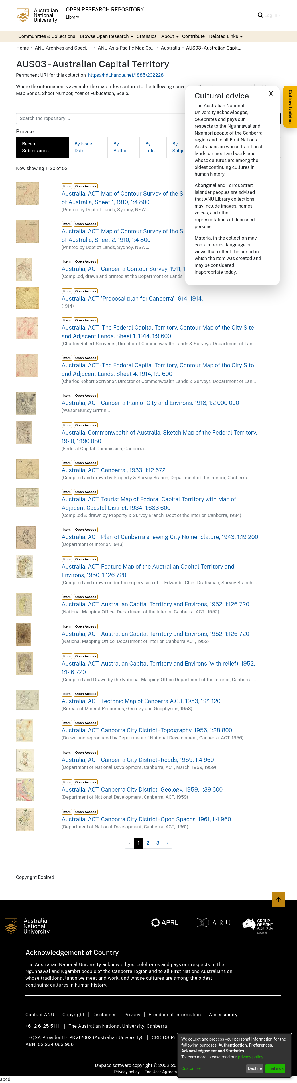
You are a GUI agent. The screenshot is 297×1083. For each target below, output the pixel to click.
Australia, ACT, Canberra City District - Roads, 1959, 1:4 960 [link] (138, 760)
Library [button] (72, 17)
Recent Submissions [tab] (35, 147)
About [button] (167, 36)
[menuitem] (106, 36)
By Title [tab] (150, 147)
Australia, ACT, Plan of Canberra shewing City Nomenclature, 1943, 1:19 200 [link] (160, 537)
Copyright (73, 1014)
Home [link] (22, 48)
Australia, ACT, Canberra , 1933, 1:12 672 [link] (114, 470)
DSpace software (113, 1065)
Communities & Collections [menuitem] (46, 36)
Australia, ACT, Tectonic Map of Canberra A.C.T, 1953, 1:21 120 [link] (141, 701)
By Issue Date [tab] (83, 147)
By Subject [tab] (180, 147)
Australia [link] (170, 48)
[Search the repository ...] (134, 118)
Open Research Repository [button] (105, 10)
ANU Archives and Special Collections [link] (63, 48)
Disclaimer (104, 1014)
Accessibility (223, 1014)
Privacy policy (127, 1072)
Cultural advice (290, 107)
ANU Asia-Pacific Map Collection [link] (126, 48)
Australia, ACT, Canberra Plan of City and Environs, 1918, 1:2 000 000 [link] (150, 402)
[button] (260, 15)
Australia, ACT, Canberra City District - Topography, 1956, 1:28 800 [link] (147, 730)
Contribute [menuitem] (193, 36)
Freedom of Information (174, 1014)
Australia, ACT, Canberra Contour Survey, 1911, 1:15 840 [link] (133, 268)
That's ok (275, 1068)
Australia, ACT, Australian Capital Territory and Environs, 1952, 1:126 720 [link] (155, 604)
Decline (255, 1068)
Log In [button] (271, 15)
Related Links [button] (223, 36)
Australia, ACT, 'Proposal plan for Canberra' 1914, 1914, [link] (132, 298)
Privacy (132, 1014)
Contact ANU (39, 1014)
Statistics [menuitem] (146, 36)
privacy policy (250, 1057)
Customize (191, 1068)
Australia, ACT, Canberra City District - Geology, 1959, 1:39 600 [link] (142, 789)
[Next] (167, 843)
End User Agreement (164, 1072)
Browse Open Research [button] (104, 36)
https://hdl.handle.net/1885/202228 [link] (126, 75)
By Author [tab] (120, 147)
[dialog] (234, 1055)
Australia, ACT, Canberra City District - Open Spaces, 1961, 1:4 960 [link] (146, 819)
